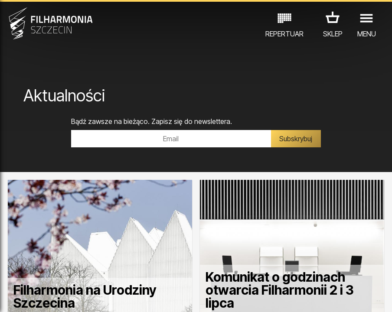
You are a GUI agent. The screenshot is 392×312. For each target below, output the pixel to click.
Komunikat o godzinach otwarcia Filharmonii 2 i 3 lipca (280, 290)
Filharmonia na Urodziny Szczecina (85, 296)
